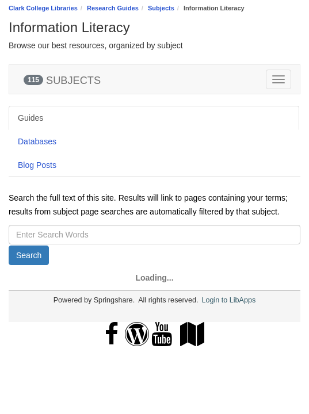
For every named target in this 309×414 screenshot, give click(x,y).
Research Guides (113, 8)
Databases (37, 141)
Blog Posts (37, 165)
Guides (30, 117)
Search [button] (28, 255)
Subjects (161, 8)
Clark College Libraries (43, 8)
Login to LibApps (228, 300)
